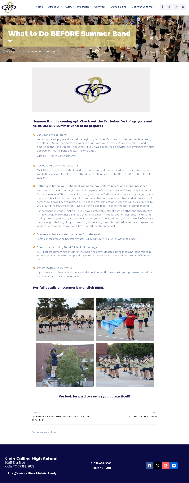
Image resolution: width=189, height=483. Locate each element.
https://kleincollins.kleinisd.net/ (30, 473)
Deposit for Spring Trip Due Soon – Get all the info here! (60, 418)
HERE (46, 156)
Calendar (99, 6)
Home (39, 6)
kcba (53, 51)
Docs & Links (118, 6)
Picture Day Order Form (142, 416)
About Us (54, 6)
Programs (83, 6)
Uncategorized (33, 51)
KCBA (68, 6)
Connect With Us (142, 6)
